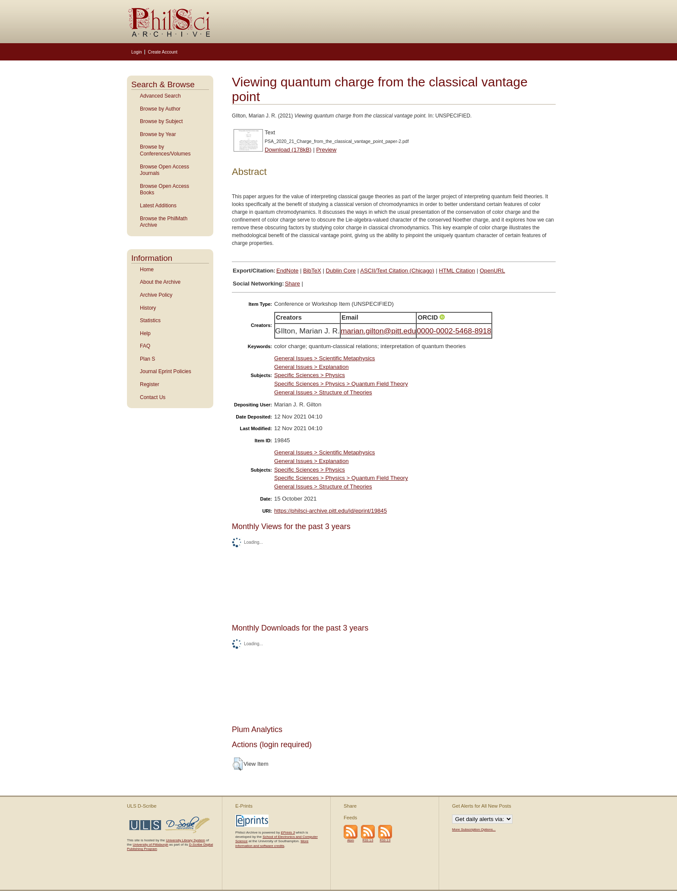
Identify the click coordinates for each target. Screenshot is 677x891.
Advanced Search (160, 96)
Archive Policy (156, 295)
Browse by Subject (161, 121)
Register (149, 384)
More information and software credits (271, 843)
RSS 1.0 (368, 840)
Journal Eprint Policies (165, 371)
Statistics (150, 320)
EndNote (287, 270)
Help (145, 333)
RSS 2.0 (385, 840)
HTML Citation (457, 270)
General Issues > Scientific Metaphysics (324, 358)
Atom (350, 840)
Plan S (147, 359)
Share (292, 283)
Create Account (162, 52)
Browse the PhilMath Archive (163, 222)
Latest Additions (158, 206)
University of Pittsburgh (150, 845)
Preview (326, 149)
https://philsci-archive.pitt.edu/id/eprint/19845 (330, 510)
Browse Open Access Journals (164, 170)
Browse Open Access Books (164, 189)
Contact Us (152, 397)
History (148, 308)
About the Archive (160, 282)
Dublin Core (341, 270)
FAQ (145, 346)
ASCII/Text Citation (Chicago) (397, 270)
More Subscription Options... (474, 829)
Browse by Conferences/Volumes (165, 150)
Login (136, 52)
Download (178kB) (288, 149)
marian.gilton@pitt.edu (378, 331)
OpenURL (492, 270)
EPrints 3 (287, 832)
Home (147, 269)
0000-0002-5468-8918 (454, 331)
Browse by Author (160, 109)
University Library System (185, 840)
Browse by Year (158, 134)
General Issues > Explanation (311, 367)
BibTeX (312, 270)
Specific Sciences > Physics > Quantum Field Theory (341, 383)
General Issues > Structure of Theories (323, 392)
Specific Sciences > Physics (309, 375)
